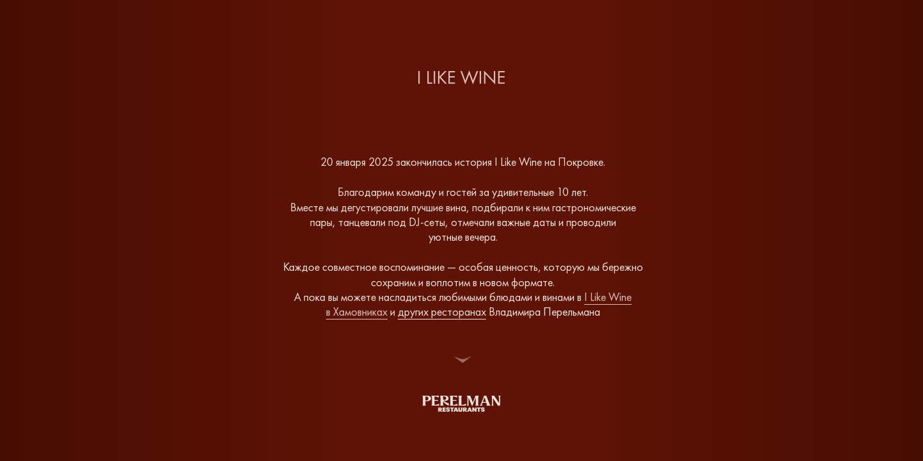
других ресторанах (442, 312)
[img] (462, 404)
